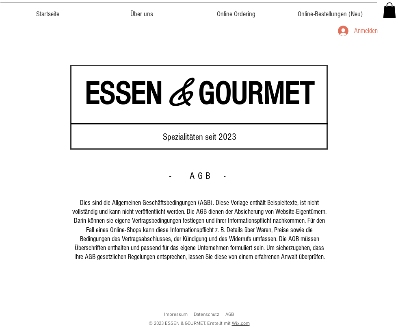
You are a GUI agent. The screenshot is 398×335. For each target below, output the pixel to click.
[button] (389, 10)
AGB (229, 315)
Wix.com (241, 323)
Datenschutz (206, 315)
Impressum (176, 315)
